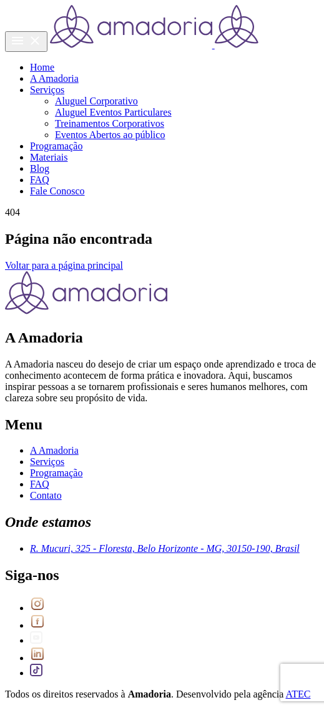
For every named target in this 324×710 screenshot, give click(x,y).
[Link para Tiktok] (36, 673)
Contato (46, 495)
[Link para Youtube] (36, 640)
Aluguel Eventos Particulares (113, 112)
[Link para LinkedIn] (37, 657)
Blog (39, 168)
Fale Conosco (57, 191)
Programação (56, 146)
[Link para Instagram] (37, 607)
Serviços (47, 89)
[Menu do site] (26, 41)
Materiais (48, 157)
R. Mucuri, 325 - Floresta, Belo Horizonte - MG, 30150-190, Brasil (165, 548)
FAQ (39, 179)
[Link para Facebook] (37, 625)
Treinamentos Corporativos (109, 123)
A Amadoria (54, 78)
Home (42, 67)
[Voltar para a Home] (154, 44)
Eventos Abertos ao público (110, 134)
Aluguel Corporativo (96, 101)
